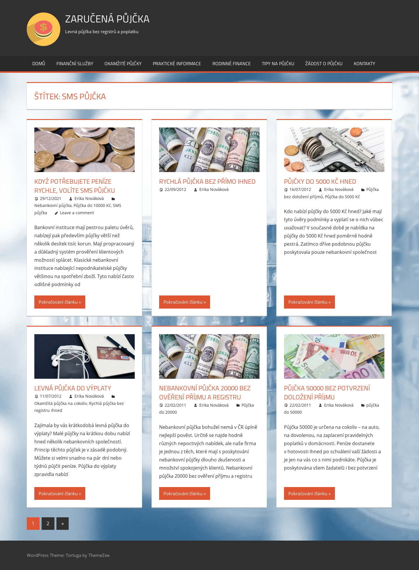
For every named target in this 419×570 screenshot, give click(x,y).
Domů (38, 63)
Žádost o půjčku (323, 63)
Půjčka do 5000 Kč (342, 196)
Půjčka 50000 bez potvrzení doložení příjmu (327, 392)
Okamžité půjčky (123, 63)
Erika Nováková (89, 198)
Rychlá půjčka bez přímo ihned (207, 181)
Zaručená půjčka (107, 18)
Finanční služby (74, 63)
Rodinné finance (231, 63)
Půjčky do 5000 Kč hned (320, 181)
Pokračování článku (58, 302)
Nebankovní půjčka (53, 205)
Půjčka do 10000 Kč (92, 205)
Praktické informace (177, 63)
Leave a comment (77, 212)
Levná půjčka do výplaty (72, 388)
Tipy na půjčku (278, 63)
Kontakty (364, 63)
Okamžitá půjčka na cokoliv (60, 403)
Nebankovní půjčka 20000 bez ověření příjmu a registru (205, 392)
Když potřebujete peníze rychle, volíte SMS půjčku (74, 185)
